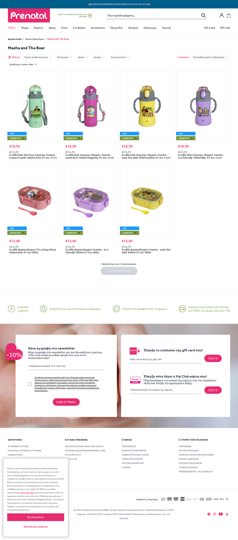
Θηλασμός (150, 27)
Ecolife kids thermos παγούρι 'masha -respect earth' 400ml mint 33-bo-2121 (33, 156)
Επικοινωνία (185, 446)
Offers (12, 27)
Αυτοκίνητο (98, 27)
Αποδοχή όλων (35, 517)
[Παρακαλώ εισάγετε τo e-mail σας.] (66, 366)
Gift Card (209, 27)
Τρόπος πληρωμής (189, 450)
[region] (36, 497)
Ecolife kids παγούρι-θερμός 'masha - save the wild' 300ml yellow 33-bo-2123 (146, 156)
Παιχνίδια (116, 27)
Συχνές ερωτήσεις (188, 467)
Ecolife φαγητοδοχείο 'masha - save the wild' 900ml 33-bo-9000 (146, 251)
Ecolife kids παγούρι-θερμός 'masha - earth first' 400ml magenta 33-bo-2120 (90, 156)
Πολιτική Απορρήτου (133, 463)
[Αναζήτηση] (203, 15)
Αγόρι (52, 27)
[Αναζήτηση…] (152, 15)
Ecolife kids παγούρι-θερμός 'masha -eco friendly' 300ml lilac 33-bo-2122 (201, 156)
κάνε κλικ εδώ (27, 492)
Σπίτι (64, 27)
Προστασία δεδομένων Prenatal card (85, 450)
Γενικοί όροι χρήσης (132, 459)
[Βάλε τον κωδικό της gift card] (166, 359)
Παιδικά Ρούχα (15, 454)
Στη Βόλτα (79, 27)
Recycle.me (71, 459)
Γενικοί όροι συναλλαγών (135, 454)
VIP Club (225, 27)
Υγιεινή (166, 27)
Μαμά (25, 27)
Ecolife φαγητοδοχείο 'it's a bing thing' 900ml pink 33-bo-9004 (32, 251)
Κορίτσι (38, 27)
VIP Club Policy (73, 454)
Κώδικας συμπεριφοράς (134, 450)
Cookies (126, 467)
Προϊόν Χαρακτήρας (34, 39)
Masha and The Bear (58, 38)
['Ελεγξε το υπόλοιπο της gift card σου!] (213, 358)
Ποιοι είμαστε (129, 446)
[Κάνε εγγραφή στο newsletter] (66, 402)
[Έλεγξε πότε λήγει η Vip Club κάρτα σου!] (213, 390)
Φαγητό (133, 27)
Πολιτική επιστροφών (190, 463)
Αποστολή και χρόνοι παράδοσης (196, 454)
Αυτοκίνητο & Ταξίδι (18, 446)
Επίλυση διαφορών (189, 459)
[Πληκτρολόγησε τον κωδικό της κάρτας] (166, 390)
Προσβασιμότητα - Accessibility (196, 471)
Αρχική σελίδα (15, 39)
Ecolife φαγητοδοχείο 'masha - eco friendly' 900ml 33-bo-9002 (87, 251)
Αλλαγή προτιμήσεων (35, 526)
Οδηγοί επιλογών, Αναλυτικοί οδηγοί (84, 446)
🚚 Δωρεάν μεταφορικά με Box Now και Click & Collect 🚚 (119, 4)
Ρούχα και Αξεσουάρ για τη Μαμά (24, 450)
